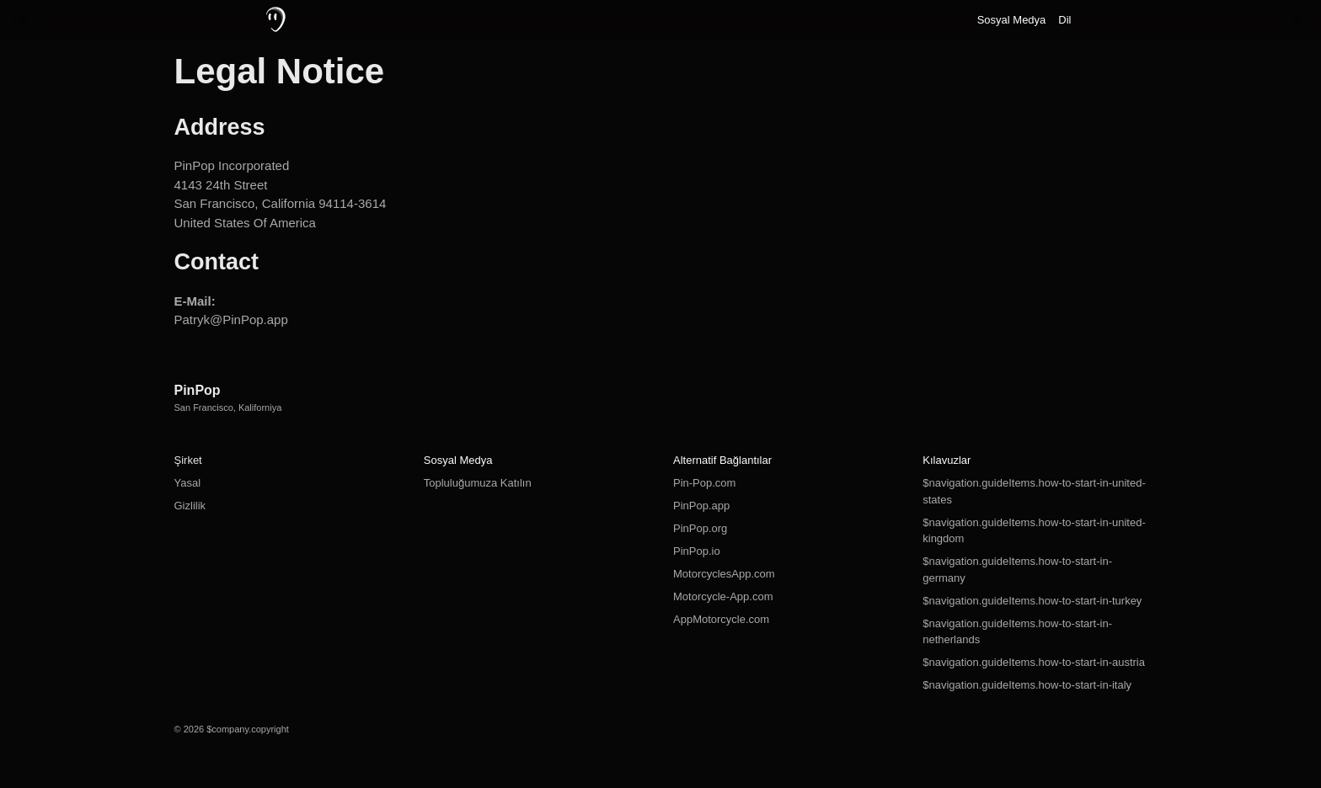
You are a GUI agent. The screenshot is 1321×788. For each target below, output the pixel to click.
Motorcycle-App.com (723, 596)
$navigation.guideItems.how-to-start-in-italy (1027, 685)
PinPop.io (696, 551)
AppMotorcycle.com (721, 619)
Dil (1064, 19)
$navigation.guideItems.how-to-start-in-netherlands (1017, 632)
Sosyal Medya (1011, 19)
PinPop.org (700, 528)
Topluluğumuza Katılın (478, 483)
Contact (216, 261)
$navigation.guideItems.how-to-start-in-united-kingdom (1034, 531)
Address (219, 127)
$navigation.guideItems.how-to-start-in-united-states (1034, 491)
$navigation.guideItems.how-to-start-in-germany (1017, 569)
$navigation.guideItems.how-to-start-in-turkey (1032, 600)
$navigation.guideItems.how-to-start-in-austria (1034, 662)
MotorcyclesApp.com (724, 573)
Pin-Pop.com (704, 483)
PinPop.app (701, 505)
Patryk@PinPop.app (231, 319)
